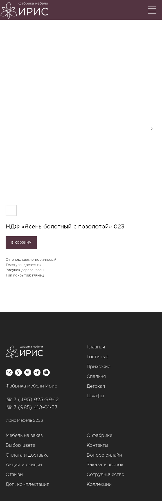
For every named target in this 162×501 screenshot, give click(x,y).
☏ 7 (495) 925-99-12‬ (32, 400)
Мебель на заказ (24, 436)
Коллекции (99, 484)
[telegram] (36, 372)
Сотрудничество (105, 475)
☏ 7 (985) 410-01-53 (32, 407)
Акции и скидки (24, 465)
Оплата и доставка (27, 455)
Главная (96, 347)
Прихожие (98, 367)
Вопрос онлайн (104, 455)
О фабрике (99, 436)
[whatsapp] (46, 372)
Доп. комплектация (27, 484)
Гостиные (97, 357)
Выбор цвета (20, 445)
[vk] (9, 372)
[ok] (18, 372)
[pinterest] (27, 372)
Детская (96, 386)
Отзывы (14, 475)
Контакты (97, 445)
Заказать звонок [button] (105, 465)
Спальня (96, 377)
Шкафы (95, 396)
